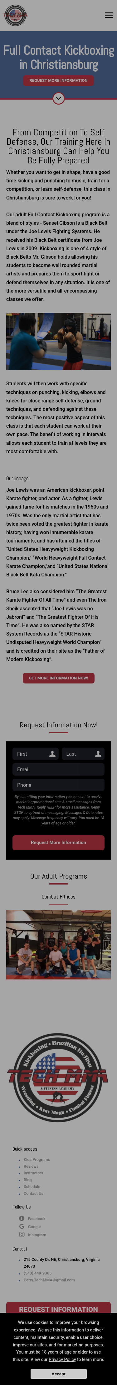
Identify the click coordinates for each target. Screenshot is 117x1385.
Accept (58, 1374)
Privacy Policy (62, 1359)
